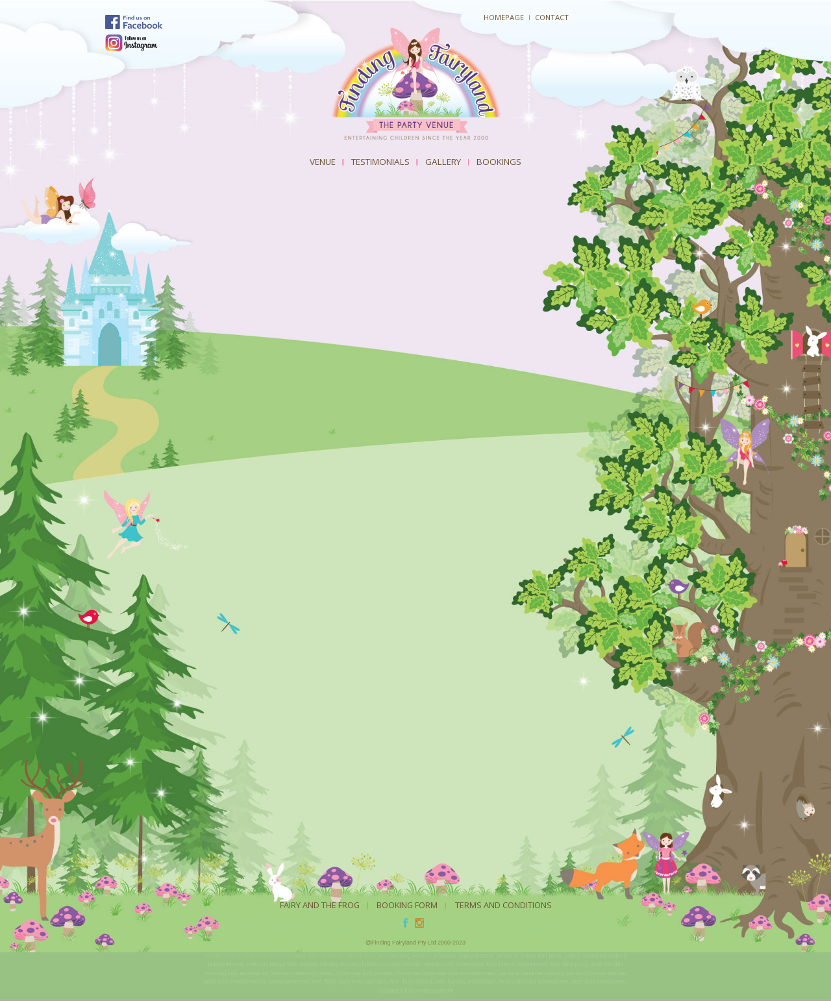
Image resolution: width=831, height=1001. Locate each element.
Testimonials (380, 161)
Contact (552, 17)
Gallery (443, 161)
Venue (323, 161)
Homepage (504, 17)
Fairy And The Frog (320, 905)
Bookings (499, 161)
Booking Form (407, 905)
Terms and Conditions (503, 905)
